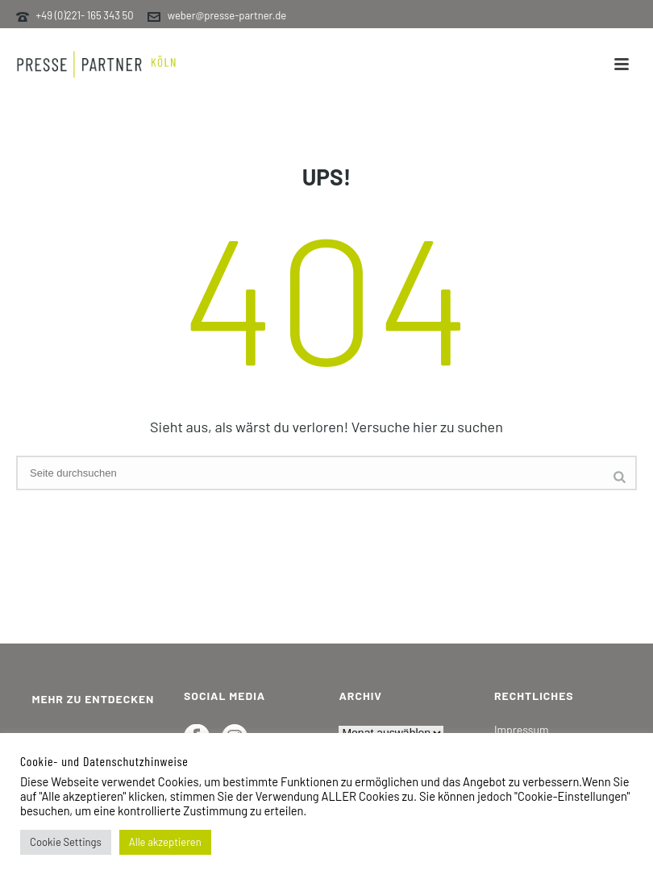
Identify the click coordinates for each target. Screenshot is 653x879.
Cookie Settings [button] (66, 841)
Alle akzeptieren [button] (165, 841)
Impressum (521, 729)
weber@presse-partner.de (227, 15)
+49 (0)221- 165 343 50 (85, 15)
